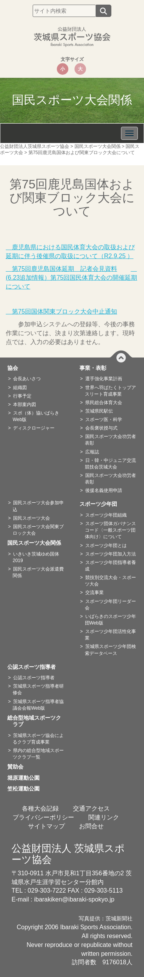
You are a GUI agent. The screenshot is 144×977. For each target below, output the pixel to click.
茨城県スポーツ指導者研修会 (38, 689)
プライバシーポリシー (43, 817)
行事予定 (22, 396)
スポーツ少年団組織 (106, 515)
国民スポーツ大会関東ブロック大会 (38, 530)
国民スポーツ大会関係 (37, 543)
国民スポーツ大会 (31, 518)
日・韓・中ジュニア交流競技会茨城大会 (110, 464)
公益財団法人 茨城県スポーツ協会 (68, 854)
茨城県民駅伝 (99, 411)
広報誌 (92, 452)
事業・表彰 (95, 368)
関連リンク (103, 817)
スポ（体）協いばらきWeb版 (36, 416)
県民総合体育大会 (103, 402)
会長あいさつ (27, 378)
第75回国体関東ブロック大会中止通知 (61, 311)
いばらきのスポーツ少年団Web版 (110, 620)
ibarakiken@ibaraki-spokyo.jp (74, 899)
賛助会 (18, 767)
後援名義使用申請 (103, 490)
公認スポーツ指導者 (34, 667)
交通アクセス (91, 808)
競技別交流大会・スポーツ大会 (110, 581)
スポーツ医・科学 (103, 419)
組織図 (20, 387)
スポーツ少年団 (101, 504)
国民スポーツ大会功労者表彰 (110, 440)
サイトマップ (46, 826)
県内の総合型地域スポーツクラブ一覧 (38, 754)
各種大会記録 (40, 808)
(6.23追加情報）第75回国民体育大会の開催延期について (71, 277)
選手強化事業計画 (103, 378)
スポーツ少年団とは (106, 545)
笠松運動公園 (26, 789)
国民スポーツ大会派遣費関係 (38, 572)
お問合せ (91, 826)
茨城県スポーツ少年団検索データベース (110, 650)
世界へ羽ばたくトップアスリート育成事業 (110, 391)
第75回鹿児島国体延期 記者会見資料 (61, 268)
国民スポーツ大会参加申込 (38, 506)
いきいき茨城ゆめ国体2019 (36, 557)
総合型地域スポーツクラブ (37, 721)
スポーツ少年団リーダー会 (110, 605)
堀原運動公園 (26, 778)
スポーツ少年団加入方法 (110, 554)
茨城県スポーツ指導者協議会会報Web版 (38, 705)
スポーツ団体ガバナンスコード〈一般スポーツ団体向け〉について (110, 530)
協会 (15, 368)
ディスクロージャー (34, 428)
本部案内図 (24, 404)
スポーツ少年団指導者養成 (110, 566)
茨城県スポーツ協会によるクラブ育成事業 (38, 739)
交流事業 (94, 592)
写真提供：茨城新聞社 (105, 919)
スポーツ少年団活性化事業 (110, 635)
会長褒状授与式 (101, 428)
